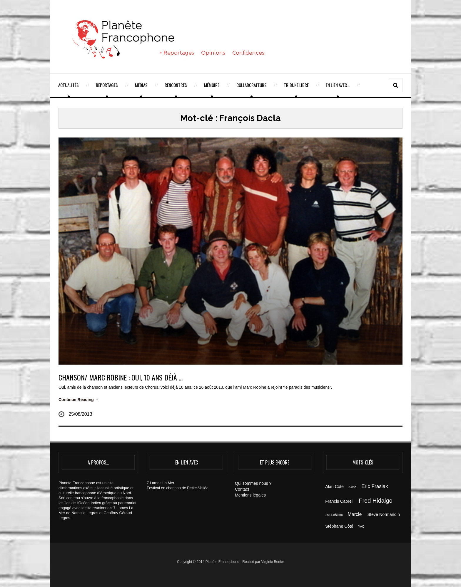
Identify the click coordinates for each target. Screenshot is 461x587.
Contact (242, 489)
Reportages (107, 85)
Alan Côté (334, 486)
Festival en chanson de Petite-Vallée (177, 488)
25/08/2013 (80, 414)
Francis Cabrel (339, 501)
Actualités (68, 85)
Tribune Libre (296, 85)
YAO (361, 526)
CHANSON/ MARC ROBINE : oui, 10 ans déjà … (121, 377)
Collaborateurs (251, 85)
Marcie (355, 514)
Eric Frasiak (374, 486)
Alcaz (352, 487)
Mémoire (211, 85)
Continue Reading (79, 399)
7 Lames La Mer (160, 483)
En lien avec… (338, 85)
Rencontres (176, 85)
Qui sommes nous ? (253, 483)
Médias (141, 85)
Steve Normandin (383, 514)
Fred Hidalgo (375, 500)
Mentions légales (250, 495)
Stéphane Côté (339, 526)
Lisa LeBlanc (334, 514)
